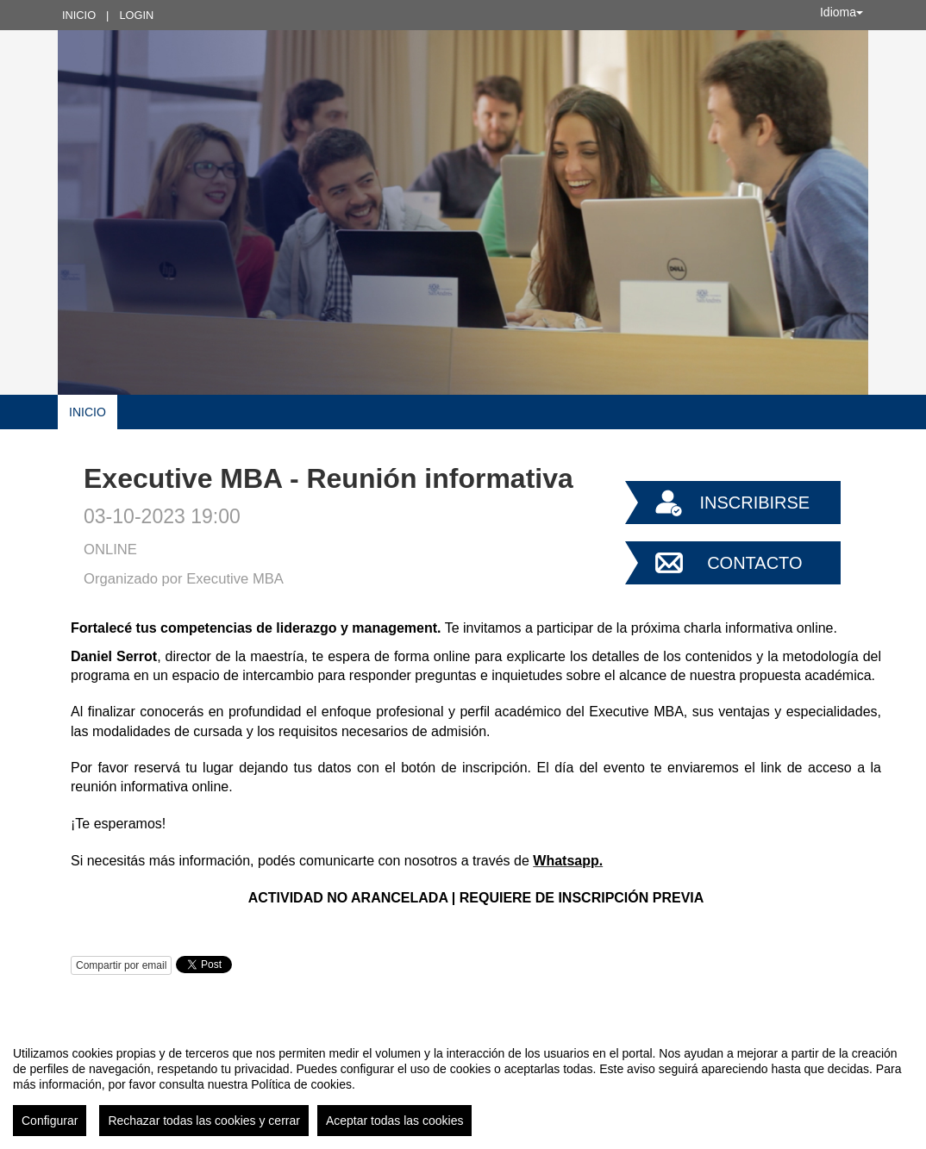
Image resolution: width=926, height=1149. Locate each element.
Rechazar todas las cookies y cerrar (204, 1120)
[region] (463, 1084)
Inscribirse (754, 502)
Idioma (841, 12)
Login (136, 15)
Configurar (50, 1120)
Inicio (79, 15)
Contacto (754, 562)
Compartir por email (121, 965)
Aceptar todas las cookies (395, 1120)
